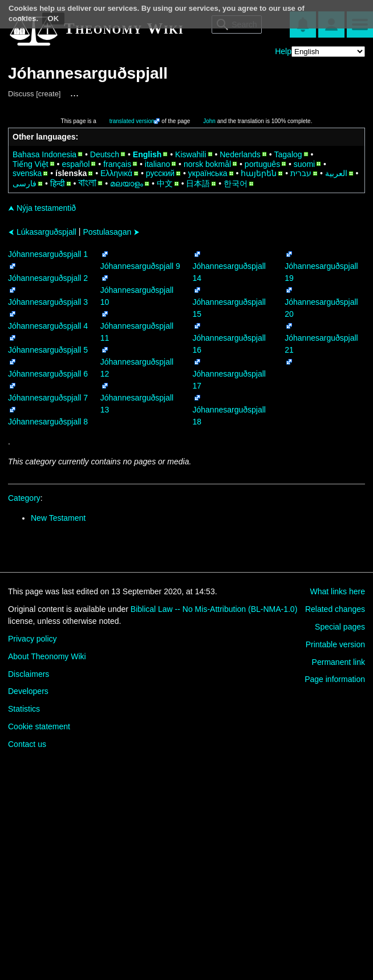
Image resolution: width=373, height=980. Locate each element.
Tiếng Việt (30, 164)
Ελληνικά (116, 173)
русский (160, 173)
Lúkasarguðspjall (42, 231)
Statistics (24, 708)
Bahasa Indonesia (44, 154)
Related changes (335, 609)
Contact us (27, 744)
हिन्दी (57, 183)
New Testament (58, 517)
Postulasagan (111, 231)
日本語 (198, 183)
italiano (157, 164)
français (117, 164)
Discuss (21, 93)
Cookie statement (39, 726)
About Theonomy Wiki (47, 656)
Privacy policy (32, 638)
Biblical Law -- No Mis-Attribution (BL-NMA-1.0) (214, 609)
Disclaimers (28, 674)
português (262, 164)
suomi (304, 164)
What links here (337, 591)
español (76, 164)
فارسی (25, 183)
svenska (27, 173)
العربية (336, 173)
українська (208, 173)
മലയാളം (126, 183)
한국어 (236, 183)
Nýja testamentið (42, 208)
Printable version (335, 644)
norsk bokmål (207, 164)
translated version (132, 121)
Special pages (340, 626)
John (209, 121)
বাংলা (87, 183)
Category (24, 498)
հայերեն (259, 173)
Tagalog (288, 154)
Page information (335, 679)
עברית (300, 173)
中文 (165, 183)
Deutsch (104, 154)
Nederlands (240, 154)
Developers (28, 691)
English (147, 154)
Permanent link (338, 662)
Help (283, 51)
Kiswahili (190, 154)
